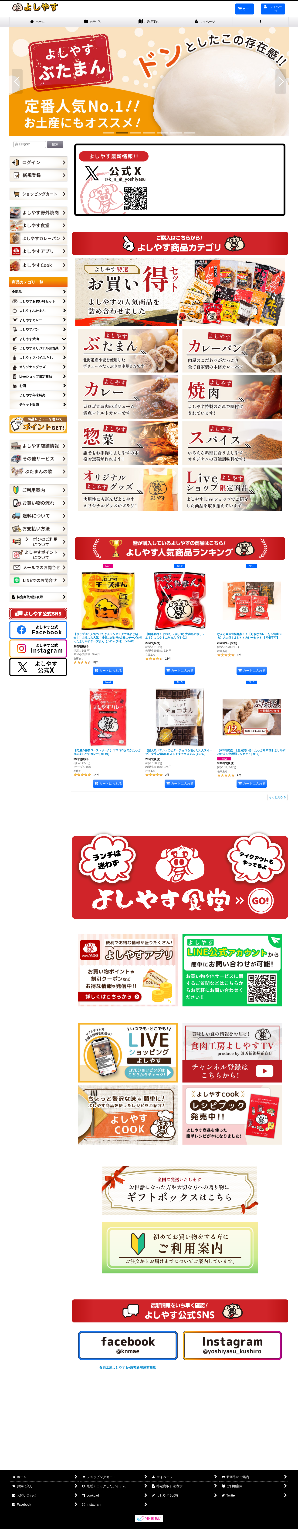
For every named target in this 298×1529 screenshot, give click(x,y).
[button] (261, 22)
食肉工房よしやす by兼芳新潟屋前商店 (127, 1367)
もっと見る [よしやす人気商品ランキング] (277, 797)
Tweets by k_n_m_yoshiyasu (217, 180)
